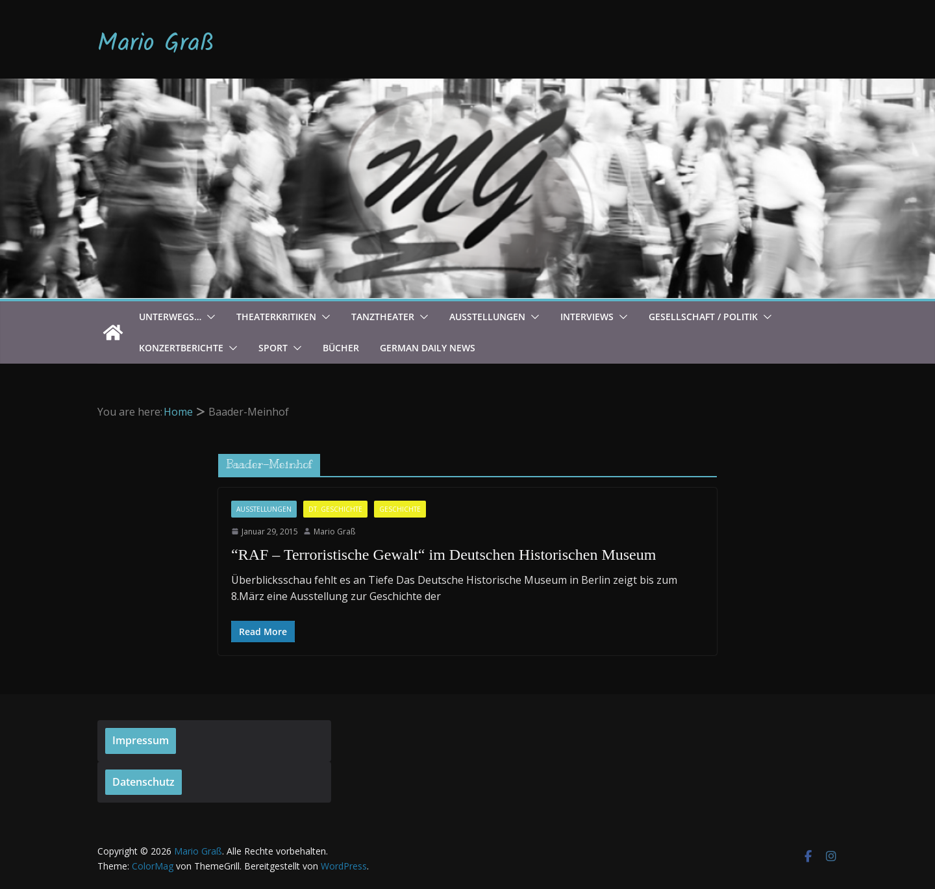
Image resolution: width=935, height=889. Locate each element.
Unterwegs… (170, 316)
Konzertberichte (181, 348)
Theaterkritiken (276, 316)
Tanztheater (382, 316)
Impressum (140, 740)
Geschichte (400, 509)
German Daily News (427, 348)
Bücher (341, 348)
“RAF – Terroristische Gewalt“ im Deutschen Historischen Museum (443, 554)
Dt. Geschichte (335, 509)
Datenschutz (143, 782)
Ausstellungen (487, 316)
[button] (208, 317)
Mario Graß (155, 44)
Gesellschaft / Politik (703, 316)
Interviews (587, 316)
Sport (273, 348)
